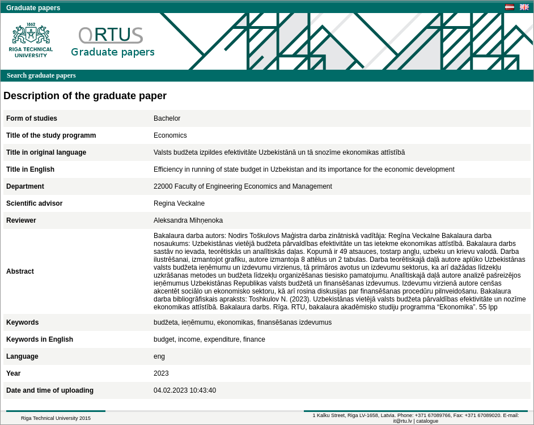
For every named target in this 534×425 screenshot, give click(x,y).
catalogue (427, 421)
